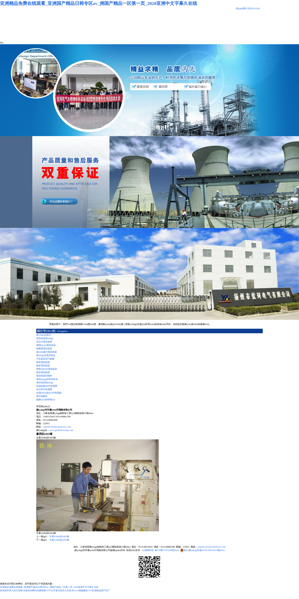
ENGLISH (255, 8)
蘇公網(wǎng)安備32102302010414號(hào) (204, 550)
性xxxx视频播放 (80, 590)
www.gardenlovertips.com (62, 430)
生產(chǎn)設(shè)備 (59, 536)
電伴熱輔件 (42, 396)
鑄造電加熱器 (43, 372)
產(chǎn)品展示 (43, 335)
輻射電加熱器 (43, 365)
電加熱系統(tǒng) (44, 338)
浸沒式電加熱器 (44, 341)
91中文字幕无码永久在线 (58, 590)
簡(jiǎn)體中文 (243, 8)
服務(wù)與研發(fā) (45, 399)
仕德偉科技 (148, 550)
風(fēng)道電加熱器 (45, 355)
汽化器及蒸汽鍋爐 (45, 358)
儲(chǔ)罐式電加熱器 (46, 352)
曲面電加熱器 (43, 362)
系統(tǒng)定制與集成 (47, 379)
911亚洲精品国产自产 (99, 590)
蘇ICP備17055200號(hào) (167, 550)
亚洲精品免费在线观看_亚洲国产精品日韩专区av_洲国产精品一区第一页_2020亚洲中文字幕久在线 (98, 3)
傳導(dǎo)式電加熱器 (46, 369)
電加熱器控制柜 (44, 375)
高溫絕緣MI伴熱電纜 (46, 386)
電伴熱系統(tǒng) (44, 382)
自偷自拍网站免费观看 (34, 590)
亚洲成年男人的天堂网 (11, 590)
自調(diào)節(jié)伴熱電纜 (48, 392)
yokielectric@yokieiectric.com (212, 547)
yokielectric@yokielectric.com (57, 426)
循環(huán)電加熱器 (46, 345)
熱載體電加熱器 (44, 348)
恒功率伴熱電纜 (44, 389)
